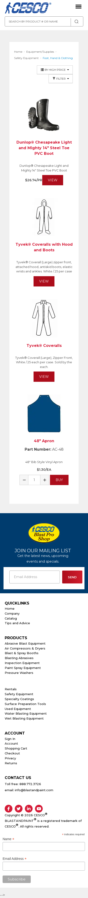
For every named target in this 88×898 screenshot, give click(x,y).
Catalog (11, 618)
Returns (11, 763)
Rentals (11, 689)
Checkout (12, 753)
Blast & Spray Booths (21, 653)
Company (12, 613)
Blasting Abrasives (19, 658)
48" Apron (44, 441)
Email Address (15, 859)
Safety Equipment (19, 694)
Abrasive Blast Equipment (25, 643)
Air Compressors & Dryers (25, 648)
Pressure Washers (19, 673)
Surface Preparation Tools (25, 704)
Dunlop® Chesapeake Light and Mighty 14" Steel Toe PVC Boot (44, 148)
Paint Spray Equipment (23, 668)
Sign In (10, 739)
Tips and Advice (17, 623)
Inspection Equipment (22, 663)
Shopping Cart (16, 748)
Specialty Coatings (19, 699)
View (52, 180)
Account (11, 743)
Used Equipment (18, 709)
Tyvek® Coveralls (44, 345)
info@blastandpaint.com (34, 790)
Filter (60, 78)
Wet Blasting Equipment (24, 718)
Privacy (10, 758)
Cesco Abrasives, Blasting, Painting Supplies (28, 8)
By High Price (55, 69)
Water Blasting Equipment (26, 713)
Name (8, 839)
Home (10, 608)
